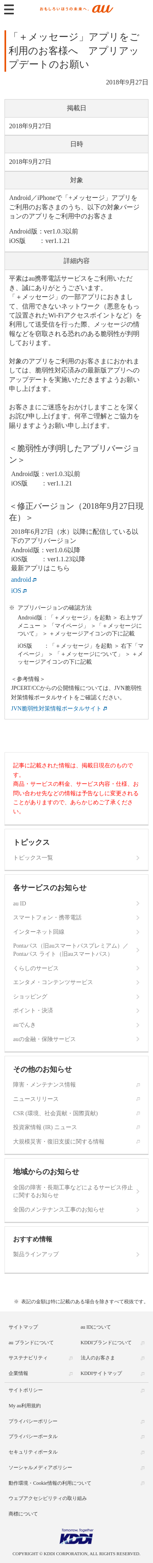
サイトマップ (23, 1327)
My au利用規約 (25, 1406)
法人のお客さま (98, 1358)
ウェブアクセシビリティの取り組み (48, 1498)
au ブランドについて (31, 1342)
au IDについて (96, 1327)
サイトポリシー (26, 1390)
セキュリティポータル (33, 1452)
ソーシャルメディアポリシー (40, 1467)
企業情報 (18, 1373)
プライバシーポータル (33, 1436)
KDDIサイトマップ (101, 1373)
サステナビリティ (28, 1358)
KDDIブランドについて (106, 1342)
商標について (23, 1514)
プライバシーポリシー (33, 1421)
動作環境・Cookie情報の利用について (50, 1483)
